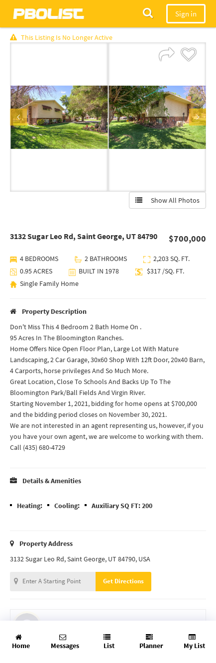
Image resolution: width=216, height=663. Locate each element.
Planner (151, 642)
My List (194, 642)
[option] (59, 117)
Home (21, 642)
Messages (65, 642)
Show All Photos (167, 200)
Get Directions (123, 581)
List (109, 642)
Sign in (186, 13)
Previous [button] (18, 117)
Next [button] (197, 117)
